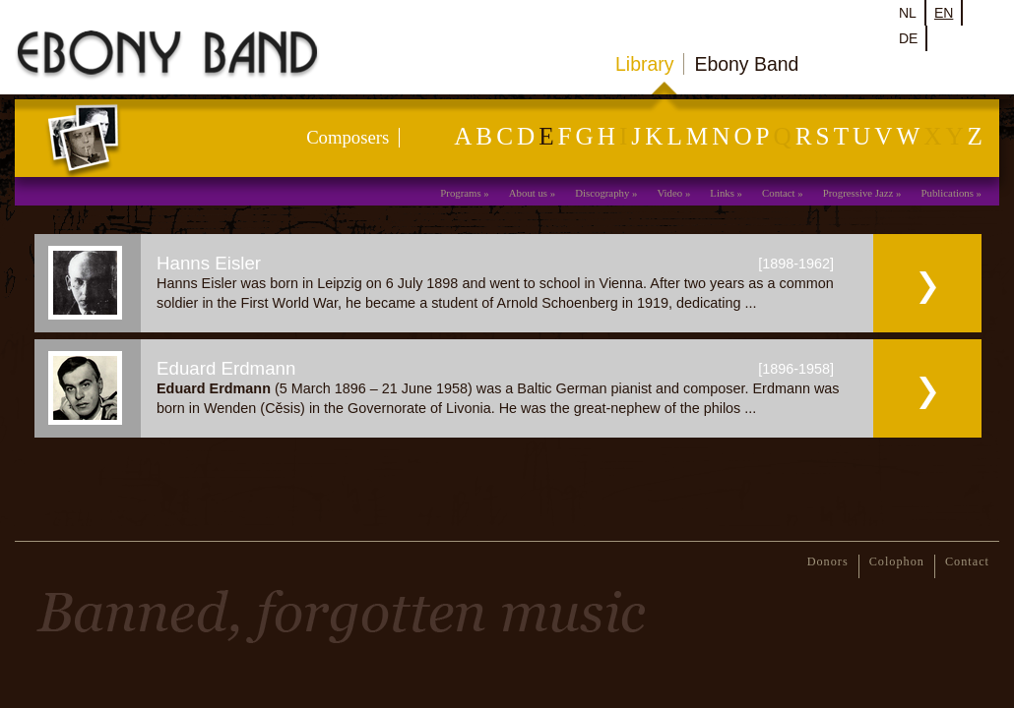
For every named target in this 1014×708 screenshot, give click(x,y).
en (943, 13)
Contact (778, 193)
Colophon (896, 561)
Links (722, 193)
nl (908, 13)
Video (669, 193)
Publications (947, 193)
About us (528, 193)
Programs (460, 193)
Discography (602, 193)
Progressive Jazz (858, 193)
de (908, 38)
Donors (828, 561)
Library (644, 64)
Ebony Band (746, 64)
